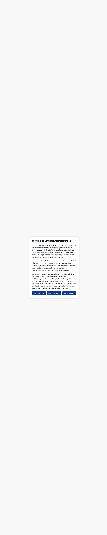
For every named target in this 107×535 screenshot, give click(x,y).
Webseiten (42, 245)
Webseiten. (35, 268)
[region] (54, 267)
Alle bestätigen (69, 293)
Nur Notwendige (54, 293)
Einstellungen (39, 293)
